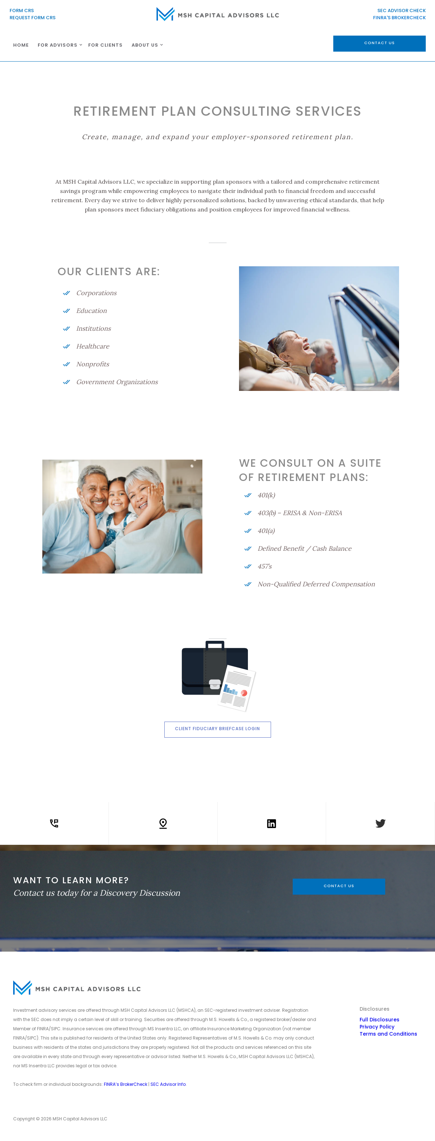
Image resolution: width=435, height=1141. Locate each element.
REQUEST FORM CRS (32, 17)
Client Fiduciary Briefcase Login (217, 729)
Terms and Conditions (388, 1033)
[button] (58, 44)
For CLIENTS (105, 45)
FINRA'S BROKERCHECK (399, 17)
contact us (379, 43)
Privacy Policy (377, 1026)
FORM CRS (22, 10)
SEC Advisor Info (168, 1084)
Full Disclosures (379, 1019)
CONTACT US (339, 886)
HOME (21, 45)
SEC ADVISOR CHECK (401, 10)
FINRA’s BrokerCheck (125, 1084)
